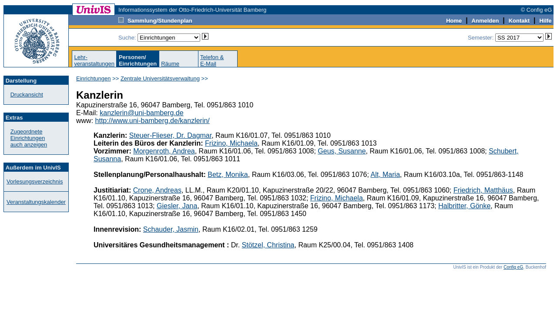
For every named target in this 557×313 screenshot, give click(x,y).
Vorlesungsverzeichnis (35, 181)
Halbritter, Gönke (464, 206)
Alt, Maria (385, 174)
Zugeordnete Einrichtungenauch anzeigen (28, 138)
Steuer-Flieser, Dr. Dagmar (170, 135)
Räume (170, 63)
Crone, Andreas (157, 190)
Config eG (513, 267)
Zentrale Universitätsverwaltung (160, 78)
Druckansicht (26, 94)
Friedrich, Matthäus (483, 190)
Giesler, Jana (177, 206)
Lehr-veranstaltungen (94, 60)
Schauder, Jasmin (170, 229)
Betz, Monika (228, 174)
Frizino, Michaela (231, 143)
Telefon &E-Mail (212, 60)
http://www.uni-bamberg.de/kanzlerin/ (152, 120)
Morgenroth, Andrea (164, 151)
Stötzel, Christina (268, 245)
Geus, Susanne (342, 151)
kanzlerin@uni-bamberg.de (141, 113)
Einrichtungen (93, 78)
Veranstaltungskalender (36, 202)
